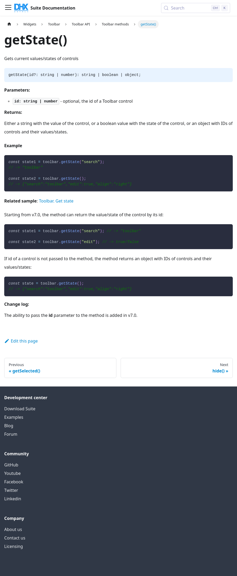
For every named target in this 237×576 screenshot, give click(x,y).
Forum (10, 434)
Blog (8, 426)
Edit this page (21, 341)
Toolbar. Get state (56, 201)
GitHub (11, 465)
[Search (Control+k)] (195, 8)
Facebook (13, 482)
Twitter (11, 490)
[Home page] (9, 24)
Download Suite (19, 409)
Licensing (13, 546)
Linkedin (12, 499)
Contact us (14, 538)
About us (13, 529)
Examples (13, 417)
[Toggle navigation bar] (8, 7)
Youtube (12, 473)
